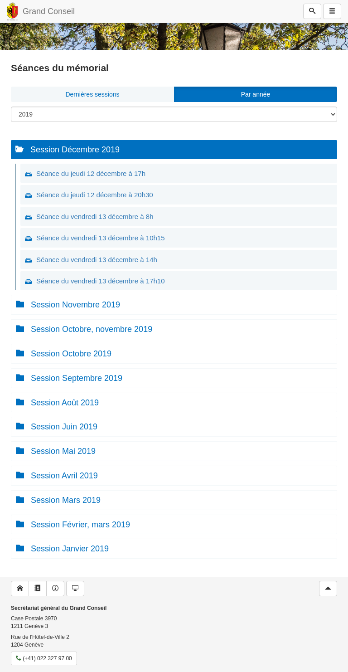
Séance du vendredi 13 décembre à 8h (95, 216)
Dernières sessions (92, 94)
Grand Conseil (49, 11)
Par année (256, 94)
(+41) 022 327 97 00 (44, 658)
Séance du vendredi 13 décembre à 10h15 (100, 238)
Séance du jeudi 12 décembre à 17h (90, 173)
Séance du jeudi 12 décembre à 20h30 (94, 195)
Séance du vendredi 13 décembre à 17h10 (100, 281)
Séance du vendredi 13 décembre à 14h (96, 259)
